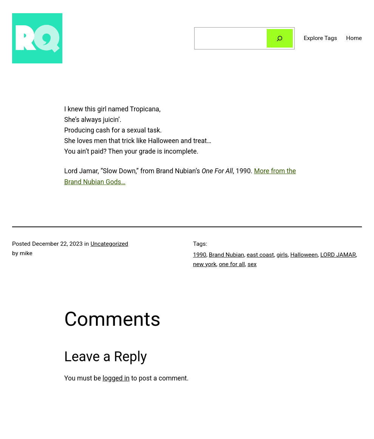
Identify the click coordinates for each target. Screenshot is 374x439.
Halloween (304, 254)
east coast (260, 254)
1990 (199, 254)
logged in (116, 378)
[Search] (280, 38)
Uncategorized (109, 243)
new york (204, 264)
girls (282, 254)
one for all (232, 264)
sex (252, 264)
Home (354, 38)
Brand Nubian (226, 254)
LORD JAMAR (338, 254)
